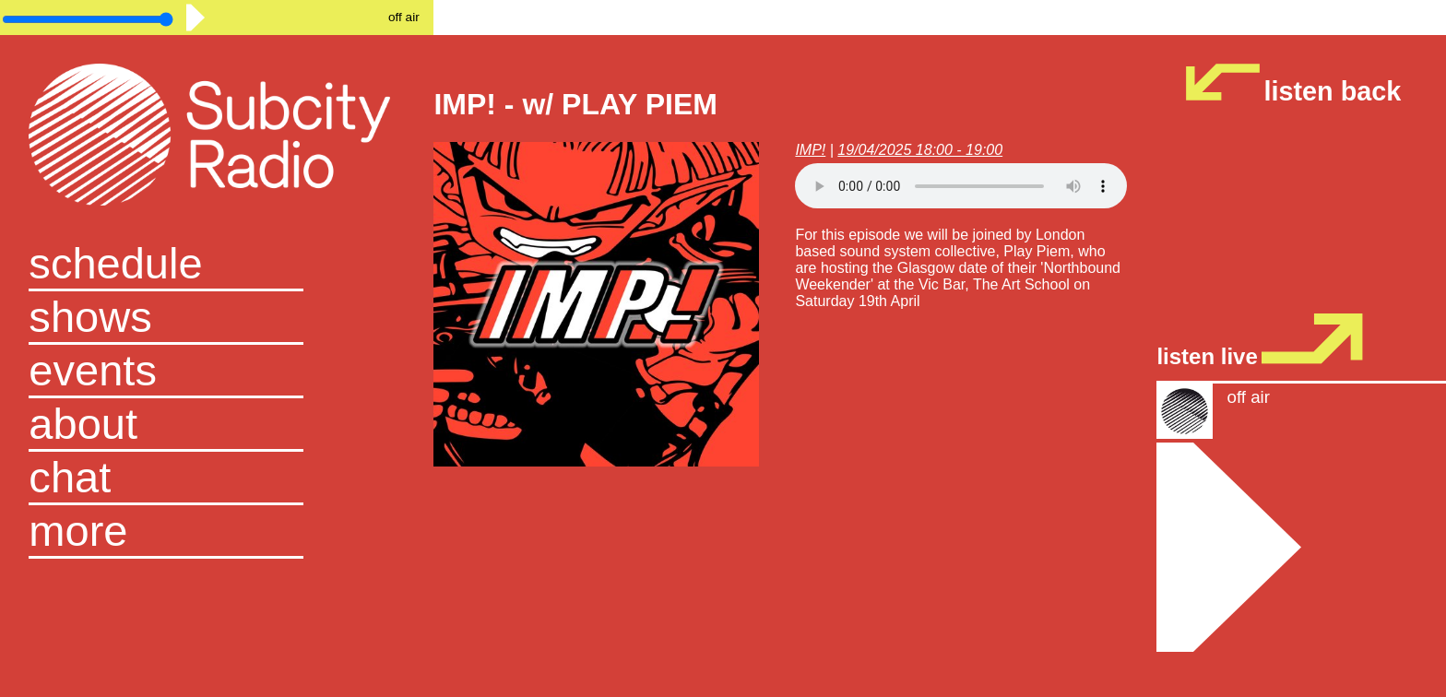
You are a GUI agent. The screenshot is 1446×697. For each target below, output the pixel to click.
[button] (217, 532)
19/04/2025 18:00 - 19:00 (919, 150)
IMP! (810, 150)
